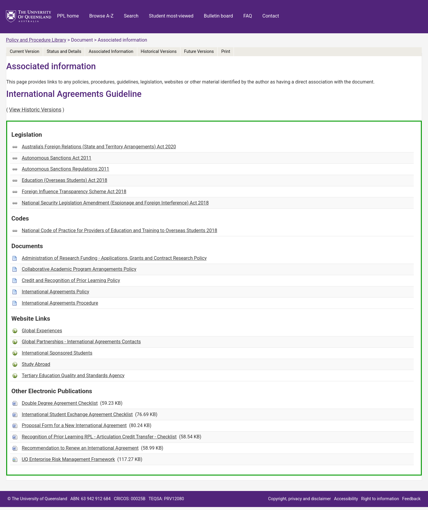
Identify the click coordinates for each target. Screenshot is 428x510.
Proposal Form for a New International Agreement (74, 425)
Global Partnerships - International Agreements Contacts (81, 341)
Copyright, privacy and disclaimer (299, 498)
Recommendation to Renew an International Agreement (80, 448)
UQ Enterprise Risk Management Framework (68, 459)
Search (131, 16)
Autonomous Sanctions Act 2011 (56, 158)
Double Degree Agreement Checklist (60, 403)
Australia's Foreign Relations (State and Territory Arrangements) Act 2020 (99, 146)
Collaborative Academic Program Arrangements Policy (79, 269)
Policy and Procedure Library (36, 40)
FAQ (247, 16)
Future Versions (199, 51)
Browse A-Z (101, 16)
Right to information (380, 498)
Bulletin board (218, 16)
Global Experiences (42, 330)
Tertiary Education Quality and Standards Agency (73, 375)
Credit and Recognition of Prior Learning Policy (71, 280)
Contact (270, 16)
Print (225, 51)
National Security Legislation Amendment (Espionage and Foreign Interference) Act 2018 (115, 203)
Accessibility (346, 498)
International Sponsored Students (57, 353)
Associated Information (111, 51)
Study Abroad (36, 364)
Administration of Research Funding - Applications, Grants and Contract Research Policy (114, 258)
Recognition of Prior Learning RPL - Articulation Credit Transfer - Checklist (99, 437)
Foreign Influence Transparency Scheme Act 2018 (74, 191)
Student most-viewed (171, 16)
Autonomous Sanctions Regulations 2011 (65, 169)
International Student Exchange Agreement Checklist (77, 414)
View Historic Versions (35, 110)
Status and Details (64, 51)
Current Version (24, 51)
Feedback (411, 498)
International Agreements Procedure (60, 303)
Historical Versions (159, 51)
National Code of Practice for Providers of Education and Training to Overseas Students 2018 (119, 230)
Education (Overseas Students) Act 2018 (64, 180)
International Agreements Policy (55, 292)
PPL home (68, 16)
